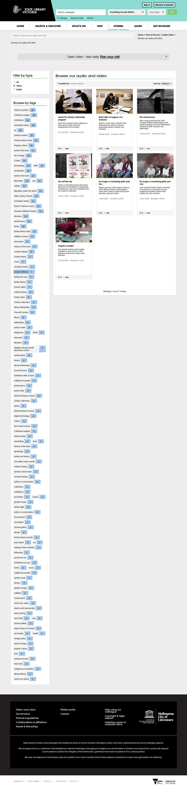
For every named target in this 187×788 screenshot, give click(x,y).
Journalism (22, 522)
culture (20, 421)
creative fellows (24, 252)
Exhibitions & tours (26, 563)
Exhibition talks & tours (27, 375)
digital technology (25, 416)
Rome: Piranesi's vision (28, 206)
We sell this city (65, 181)
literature (21, 216)
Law (37, 618)
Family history (23, 257)
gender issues (23, 502)
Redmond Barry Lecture (28, 396)
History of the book (26, 247)
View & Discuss (152, 35)
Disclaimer (33, 781)
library (20, 317)
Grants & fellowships (27, 726)
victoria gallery (24, 527)
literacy (20, 583)
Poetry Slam (23, 297)
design (20, 532)
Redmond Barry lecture (28, 411)
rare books (22, 241)
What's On (79, 26)
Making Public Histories (28, 547)
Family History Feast (26, 140)
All (16, 82)
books (20, 226)
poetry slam (22, 391)
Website (88, 18)
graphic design (24, 588)
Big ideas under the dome (29, 191)
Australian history (25, 125)
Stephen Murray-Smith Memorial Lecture (30, 349)
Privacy (47, 781)
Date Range (157, 12)
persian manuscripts (26, 472)
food (38, 441)
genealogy (22, 451)
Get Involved (161, 26)
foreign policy (23, 638)
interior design (24, 644)
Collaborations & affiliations (31, 722)
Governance (23, 713)
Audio (17, 89)
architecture (23, 171)
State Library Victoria (27, 196)
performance (23, 221)
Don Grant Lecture (25, 426)
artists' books (23, 327)
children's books (24, 236)
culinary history (24, 467)
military (20, 186)
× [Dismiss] (166, 56)
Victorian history (24, 267)
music (20, 262)
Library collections (25, 302)
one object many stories (28, 461)
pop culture (22, 542)
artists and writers (25, 456)
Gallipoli (21, 593)
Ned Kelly (22, 618)
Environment (23, 517)
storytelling (22, 441)
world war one (23, 558)
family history (23, 282)
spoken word (23, 578)
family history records (27, 537)
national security (24, 659)
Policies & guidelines (27, 717)
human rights (23, 287)
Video (17, 86)
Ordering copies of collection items (115, 723)
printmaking (22, 166)
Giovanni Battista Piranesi (29, 211)
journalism (22, 497)
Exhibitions (22, 120)
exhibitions (22, 492)
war (38, 181)
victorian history (24, 477)
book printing (23, 613)
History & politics (25, 110)
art (18, 130)
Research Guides (76, 18)
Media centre (68, 709)
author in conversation (27, 482)
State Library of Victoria (28, 628)
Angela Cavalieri (66, 246)
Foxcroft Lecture (24, 312)
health (39, 633)
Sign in (147, 5)
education (22, 338)
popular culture (24, 649)
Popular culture (24, 145)
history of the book (25, 446)
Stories (118, 26)
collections (22, 487)
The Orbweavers (147, 117)
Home (20, 26)
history (20, 360)
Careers (65, 713)
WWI (39, 166)
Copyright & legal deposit (115, 716)
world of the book (25, 150)
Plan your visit (110, 56)
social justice (23, 355)
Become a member (164, 5)
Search (172, 12)
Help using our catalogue (113, 710)
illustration (22, 181)
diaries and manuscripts (28, 608)
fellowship (22, 553)
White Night (22, 507)
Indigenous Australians (27, 669)
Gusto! (39, 497)
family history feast (26, 231)
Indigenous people (25, 573)
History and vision (26, 709)
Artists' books (23, 436)
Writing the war (24, 277)
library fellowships (25, 307)
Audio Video (168, 35)
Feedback (18, 781)
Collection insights (25, 115)
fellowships (22, 322)
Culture (21, 161)
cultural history (24, 292)
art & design (23, 155)
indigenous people (25, 381)
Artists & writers (24, 135)
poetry (20, 406)
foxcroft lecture (24, 370)
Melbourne (22, 333)
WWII (39, 333)
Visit (100, 26)
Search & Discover (48, 26)
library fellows (23, 674)
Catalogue (62, 18)
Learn (138, 26)
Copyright (60, 781)
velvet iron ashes (25, 603)
